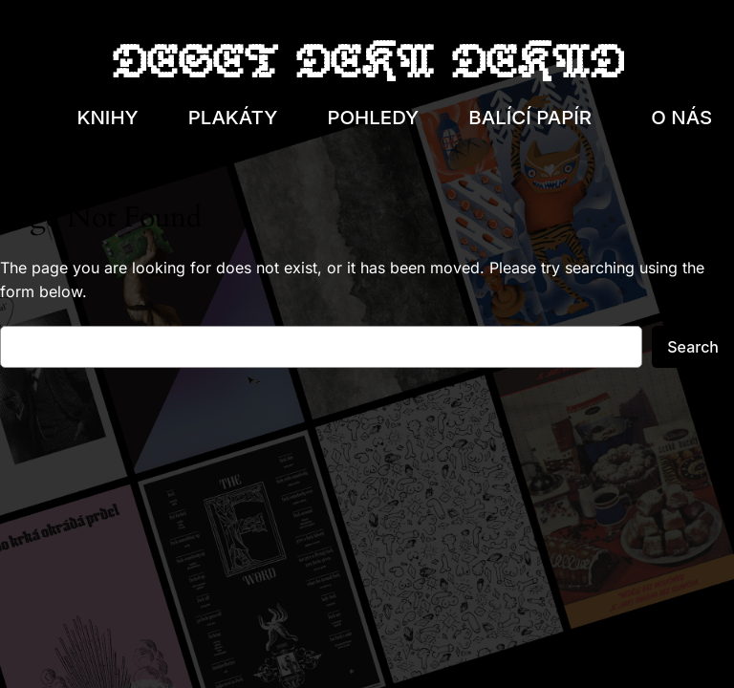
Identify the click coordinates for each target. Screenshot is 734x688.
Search (693, 346)
